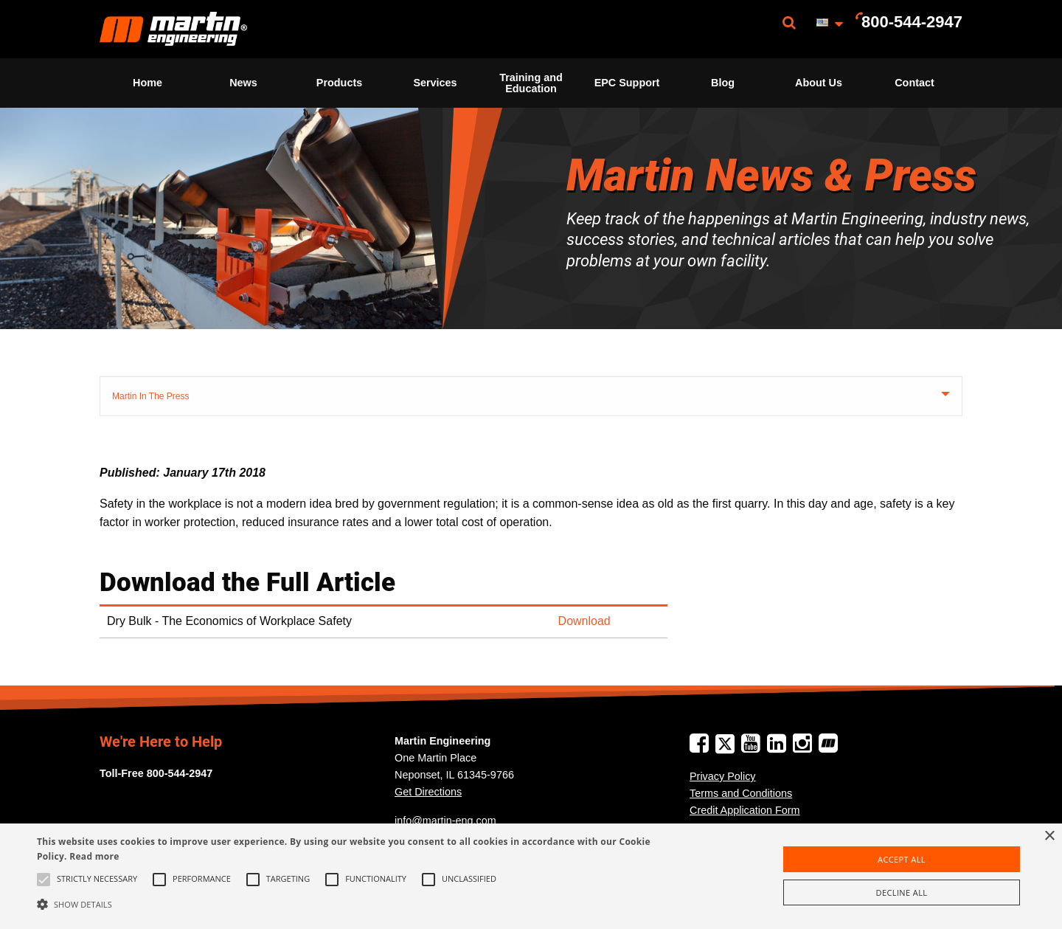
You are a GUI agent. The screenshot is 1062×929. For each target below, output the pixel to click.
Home (147, 83)
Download (584, 621)
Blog (723, 83)
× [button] (1049, 836)
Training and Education (531, 83)
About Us (818, 83)
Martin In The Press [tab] (150, 396)
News (243, 83)
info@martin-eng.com (445, 820)
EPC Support (627, 83)
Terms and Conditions (741, 793)
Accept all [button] (902, 859)
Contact (914, 83)
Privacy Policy (723, 776)
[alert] (531, 876)
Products (339, 83)
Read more (94, 856)
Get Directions (428, 792)
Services (435, 83)
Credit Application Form (745, 810)
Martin (173, 29)
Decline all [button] (902, 892)
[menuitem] (173, 29)
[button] (358, 904)
